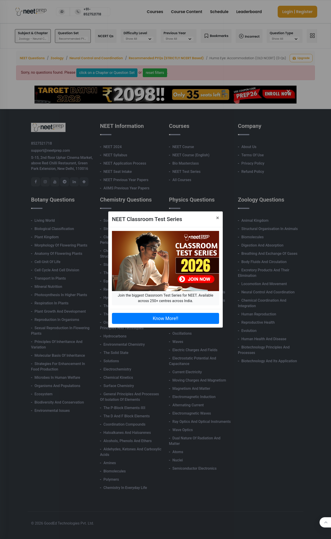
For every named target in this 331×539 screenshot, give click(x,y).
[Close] (217, 217)
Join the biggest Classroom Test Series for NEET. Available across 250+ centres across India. (165, 298)
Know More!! (165, 318)
